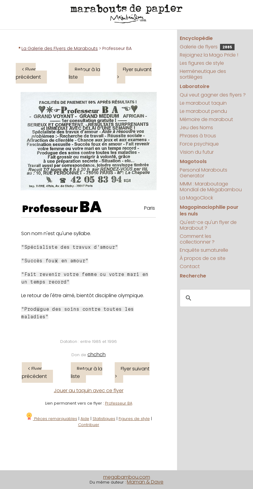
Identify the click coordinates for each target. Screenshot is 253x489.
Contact (190, 266)
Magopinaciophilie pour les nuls (209, 210)
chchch (96, 354)
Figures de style (134, 419)
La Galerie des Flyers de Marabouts (59, 48)
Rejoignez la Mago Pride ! (209, 54)
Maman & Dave (145, 481)
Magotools (193, 161)
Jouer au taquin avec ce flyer (88, 390)
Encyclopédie (196, 38)
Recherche (193, 275)
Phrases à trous (198, 135)
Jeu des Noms (196, 127)
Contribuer (88, 425)
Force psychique (199, 143)
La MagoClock (196, 197)
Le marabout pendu (203, 111)
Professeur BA (118, 403)
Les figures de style (202, 63)
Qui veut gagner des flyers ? (213, 94)
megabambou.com (126, 477)
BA (91, 207)
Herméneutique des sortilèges (203, 74)
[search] (214, 298)
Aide (84, 419)
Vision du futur (197, 152)
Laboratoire (194, 86)
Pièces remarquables (51, 419)
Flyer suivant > (134, 73)
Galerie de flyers (207, 46)
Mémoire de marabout (206, 119)
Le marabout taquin (203, 103)
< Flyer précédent (28, 73)
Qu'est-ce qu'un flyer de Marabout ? (208, 225)
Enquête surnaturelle (204, 250)
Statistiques (104, 419)
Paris (149, 208)
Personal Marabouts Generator (203, 172)
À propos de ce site (202, 258)
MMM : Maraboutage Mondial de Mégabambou (211, 186)
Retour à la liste (84, 73)
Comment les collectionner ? (197, 239)
